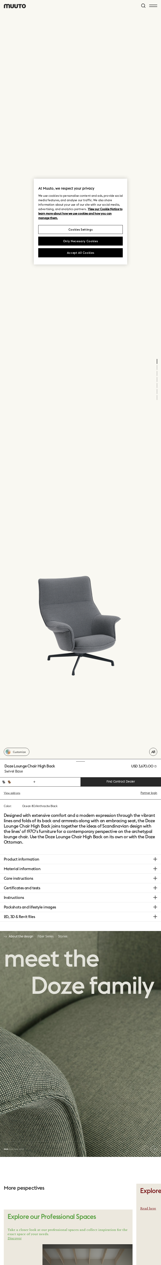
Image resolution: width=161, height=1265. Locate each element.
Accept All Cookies (80, 252)
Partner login (149, 793)
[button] (6, 1149)
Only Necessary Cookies (80, 241)
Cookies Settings (80, 229)
